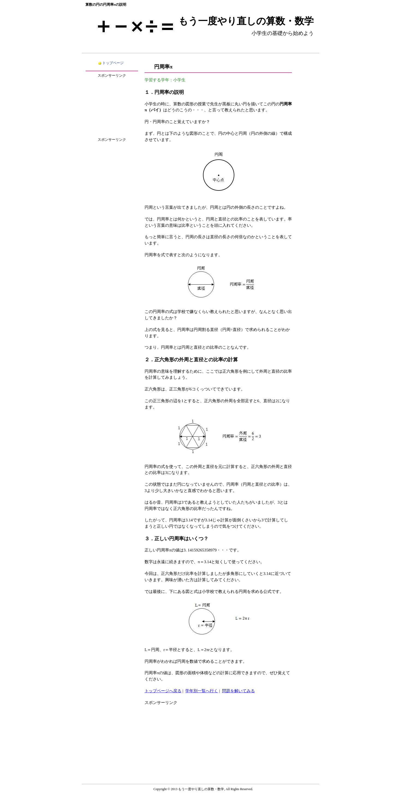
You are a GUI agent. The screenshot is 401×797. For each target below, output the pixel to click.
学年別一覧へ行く (201, 690)
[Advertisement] (185, 740)
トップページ (113, 63)
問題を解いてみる (238, 690)
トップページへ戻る (163, 690)
